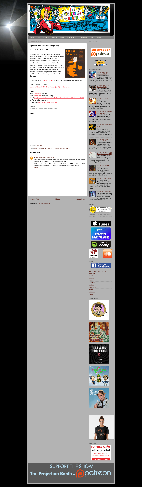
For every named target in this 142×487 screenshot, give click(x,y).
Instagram (92, 282)
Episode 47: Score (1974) (104, 178)
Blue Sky (91, 280)
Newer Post (34, 199)
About (38, 37)
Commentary (71, 37)
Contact (98, 37)
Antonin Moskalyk (39, 148)
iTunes (91, 275)
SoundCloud (92, 287)
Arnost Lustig (49, 148)
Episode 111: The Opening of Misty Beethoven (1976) (104, 153)
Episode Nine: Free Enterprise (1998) (102, 72)
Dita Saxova (37, 93)
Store (91, 37)
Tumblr (91, 289)
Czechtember (66, 148)
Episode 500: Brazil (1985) (104, 191)
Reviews (46, 37)
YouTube (91, 285)
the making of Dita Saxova (47, 102)
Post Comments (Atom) (44, 203)
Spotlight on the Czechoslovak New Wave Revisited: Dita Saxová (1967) (59, 98)
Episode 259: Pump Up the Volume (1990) (104, 112)
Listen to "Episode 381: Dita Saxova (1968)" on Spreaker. (50, 87)
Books (62, 37)
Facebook (92, 273)
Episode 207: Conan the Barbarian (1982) (104, 140)
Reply (36, 167)
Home (32, 37)
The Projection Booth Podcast (97, 271)
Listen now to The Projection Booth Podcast (100, 216)
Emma (36, 157)
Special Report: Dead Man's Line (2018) (103, 86)
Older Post (80, 199)
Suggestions (83, 37)
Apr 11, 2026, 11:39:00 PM (46, 157)
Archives (54, 37)
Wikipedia (92, 292)
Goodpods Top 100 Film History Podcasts (100, 214)
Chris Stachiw (57, 148)
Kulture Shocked (47, 80)
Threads (91, 278)
